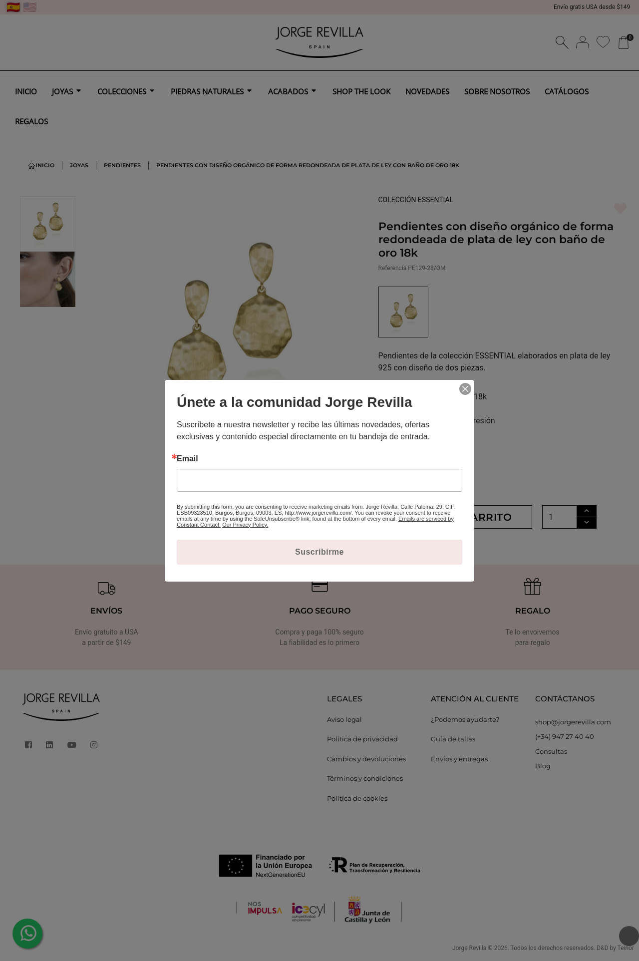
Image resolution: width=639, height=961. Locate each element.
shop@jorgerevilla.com (573, 722)
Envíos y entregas (459, 759)
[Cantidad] (559, 517)
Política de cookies (357, 798)
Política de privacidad (362, 739)
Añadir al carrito (455, 517)
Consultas (551, 751)
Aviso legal (344, 719)
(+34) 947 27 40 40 (564, 736)
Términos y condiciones (365, 778)
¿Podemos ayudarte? (465, 719)
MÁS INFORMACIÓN (417, 436)
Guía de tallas (453, 739)
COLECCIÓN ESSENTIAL (416, 200)
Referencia (392, 268)
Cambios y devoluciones (366, 759)
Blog (543, 766)
